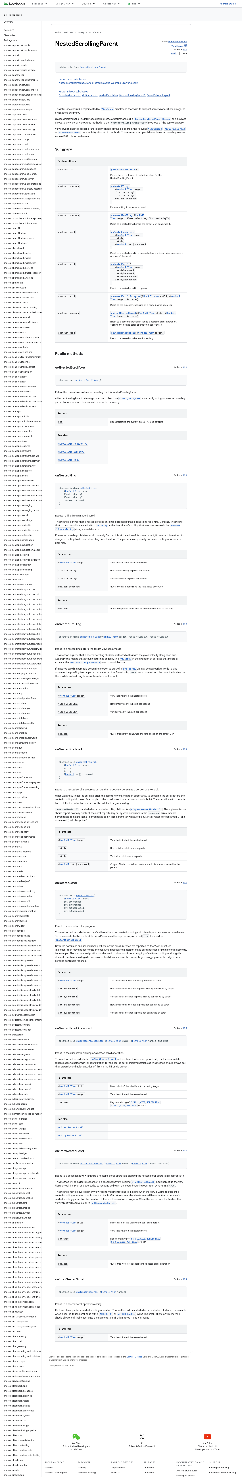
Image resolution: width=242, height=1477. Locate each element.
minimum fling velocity (85, 662)
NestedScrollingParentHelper (152, 118)
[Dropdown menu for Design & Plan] (74, 3)
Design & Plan (63, 3)
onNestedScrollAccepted (126, 296)
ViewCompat (155, 128)
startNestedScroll (143, 1181)
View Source (177, 46)
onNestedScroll (120, 264)
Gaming (82, 1467)
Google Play (109, 3)
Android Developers (64, 32)
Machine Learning (87, 1472)
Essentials (38, 3)
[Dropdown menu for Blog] (140, 3)
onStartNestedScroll (123, 313)
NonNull (121, 189)
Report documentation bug (222, 1472)
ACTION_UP (106, 1314)
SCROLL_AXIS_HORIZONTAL (72, 443)
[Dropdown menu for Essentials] (48, 3)
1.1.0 (185, 49)
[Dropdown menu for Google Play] (120, 3)
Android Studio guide (186, 1470)
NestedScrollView (108, 95)
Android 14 (149, 1472)
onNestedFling (119, 186)
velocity (102, 525)
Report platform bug (219, 1467)
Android (49, 1467)
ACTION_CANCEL (126, 1314)
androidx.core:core (177, 41)
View (129, 189)
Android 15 (149, 1467)
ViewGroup (107, 109)
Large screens (118, 1467)
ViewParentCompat (70, 132)
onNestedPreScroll (122, 232)
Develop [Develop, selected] (86, 3)
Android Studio (228, 3)
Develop (80, 32)
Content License (134, 1356)
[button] (20, 45)
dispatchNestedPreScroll (146, 809)
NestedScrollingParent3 (132, 95)
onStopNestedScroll (123, 332)
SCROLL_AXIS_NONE (129, 398)
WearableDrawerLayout (124, 83)
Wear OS (115, 1472)
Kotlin (174, 53)
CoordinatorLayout (69, 95)
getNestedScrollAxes (123, 169)
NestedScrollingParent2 (72, 83)
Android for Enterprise (56, 1472)
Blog (133, 3)
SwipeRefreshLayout (98, 83)
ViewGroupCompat (175, 128)
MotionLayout (89, 95)
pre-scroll (129, 668)
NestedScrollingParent (93, 67)
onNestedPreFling (121, 215)
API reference (13, 15)
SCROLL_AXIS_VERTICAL (71, 451)
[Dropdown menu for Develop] (95, 3)
